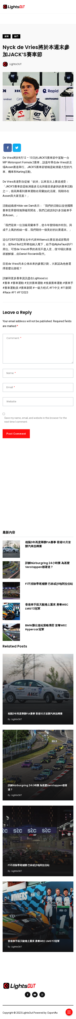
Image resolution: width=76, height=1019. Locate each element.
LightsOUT (16, 718)
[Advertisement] (38, 487)
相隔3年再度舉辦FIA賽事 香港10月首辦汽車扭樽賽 (48, 544)
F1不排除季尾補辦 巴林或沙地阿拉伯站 (49, 584)
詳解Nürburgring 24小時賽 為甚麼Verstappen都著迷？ (47, 565)
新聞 (7, 36)
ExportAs (53, 1007)
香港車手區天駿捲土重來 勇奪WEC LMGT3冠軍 (46, 606)
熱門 (16, 36)
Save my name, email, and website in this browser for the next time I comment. (35, 420)
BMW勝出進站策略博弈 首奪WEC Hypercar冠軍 (46, 627)
